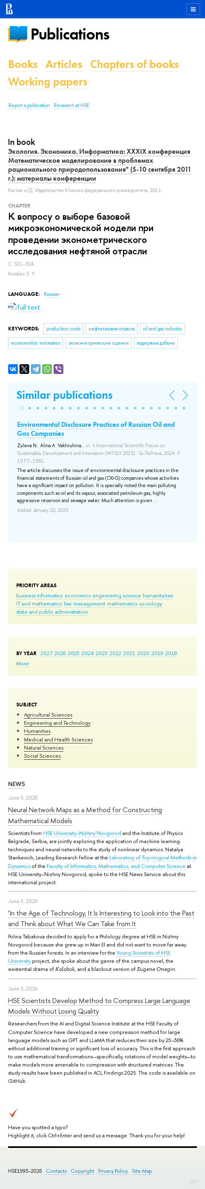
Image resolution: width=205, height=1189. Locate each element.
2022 (115, 653)
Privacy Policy (113, 1170)
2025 (74, 653)
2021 (129, 653)
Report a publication (29, 105)
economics (78, 595)
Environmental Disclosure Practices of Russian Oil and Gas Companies (96, 429)
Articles (63, 64)
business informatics (39, 595)
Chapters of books (134, 64)
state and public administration (52, 611)
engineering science (117, 595)
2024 (88, 653)
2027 (46, 653)
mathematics (122, 603)
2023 (102, 653)
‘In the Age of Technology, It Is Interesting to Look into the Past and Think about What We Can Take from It (101, 918)
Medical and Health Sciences (58, 739)
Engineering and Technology (57, 722)
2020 (143, 653)
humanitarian (158, 595)
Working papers (47, 81)
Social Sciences (42, 755)
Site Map (142, 1170)
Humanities (37, 730)
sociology (150, 603)
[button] (21, 408)
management (89, 603)
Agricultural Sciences (48, 714)
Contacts (56, 1170)
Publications (69, 34)
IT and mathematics (39, 603)
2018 (171, 653)
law (67, 603)
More (22, 663)
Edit (193, 1181)
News (16, 784)
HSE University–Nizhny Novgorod (82, 833)
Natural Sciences (43, 747)
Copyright (82, 1170)
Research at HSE (71, 105)
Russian (52, 294)
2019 (157, 653)
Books (22, 64)
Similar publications (64, 395)
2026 (60, 653)
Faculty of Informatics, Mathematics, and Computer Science (116, 866)
